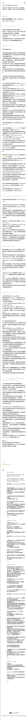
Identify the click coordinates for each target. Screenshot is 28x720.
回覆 (8, 517)
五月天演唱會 (5, 156)
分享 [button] (3, 462)
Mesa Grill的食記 (16, 128)
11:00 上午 (13, 520)
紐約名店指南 (8, 464)
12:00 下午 (13, 661)
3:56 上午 (12, 472)
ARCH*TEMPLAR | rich (10, 5)
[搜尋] (25, 2)
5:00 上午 (12, 564)
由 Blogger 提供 (14, 713)
